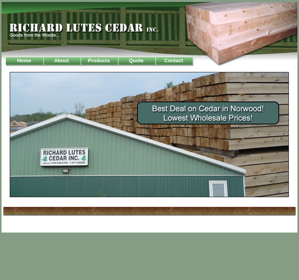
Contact (173, 60)
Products (99, 60)
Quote (136, 60)
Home (24, 60)
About (61, 60)
